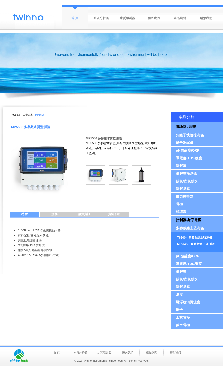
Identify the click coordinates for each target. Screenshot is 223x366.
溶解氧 (181, 166)
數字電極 (183, 325)
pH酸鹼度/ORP (187, 150)
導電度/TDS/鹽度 (189, 158)
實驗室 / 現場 (186, 127)
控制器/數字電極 (188, 220)
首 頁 (74, 18)
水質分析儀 (101, 18)
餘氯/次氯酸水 (187, 181)
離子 (179, 310)
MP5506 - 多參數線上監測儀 (196, 244)
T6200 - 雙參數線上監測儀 (194, 237)
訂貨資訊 (84, 214)
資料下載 (114, 214)
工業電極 (183, 317)
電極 (179, 204)
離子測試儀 (184, 143)
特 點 (24, 214)
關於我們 (154, 18)
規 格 (54, 214)
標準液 (181, 212)
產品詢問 (180, 18)
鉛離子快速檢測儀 (190, 135)
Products (15, 114)
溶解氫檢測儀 (186, 173)
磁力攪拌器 (184, 196)
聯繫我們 (206, 18)
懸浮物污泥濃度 (188, 302)
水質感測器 (127, 18)
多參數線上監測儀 (190, 228)
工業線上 (28, 114)
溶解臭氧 (183, 189)
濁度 (179, 294)
